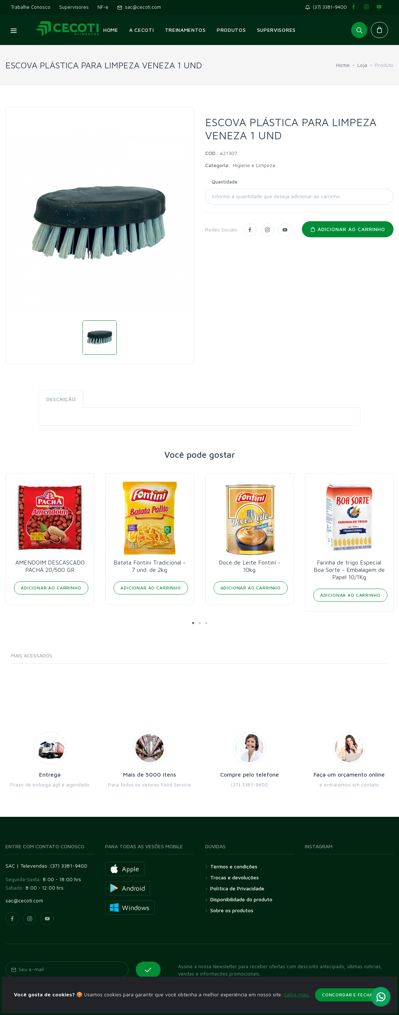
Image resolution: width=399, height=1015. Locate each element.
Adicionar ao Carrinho (51, 587)
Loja (362, 65)
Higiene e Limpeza (254, 165)
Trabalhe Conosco (30, 7)
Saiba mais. (297, 1003)
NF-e (102, 7)
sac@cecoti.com (139, 7)
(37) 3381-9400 (327, 7)
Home (343, 65)
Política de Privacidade (237, 888)
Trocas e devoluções (234, 877)
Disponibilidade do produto (241, 899)
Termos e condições (233, 866)
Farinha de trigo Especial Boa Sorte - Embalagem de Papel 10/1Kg (349, 569)
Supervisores (74, 7)
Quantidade (225, 182)
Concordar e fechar (349, 1003)
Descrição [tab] (61, 399)
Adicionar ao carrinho (347, 229)
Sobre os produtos (231, 910)
